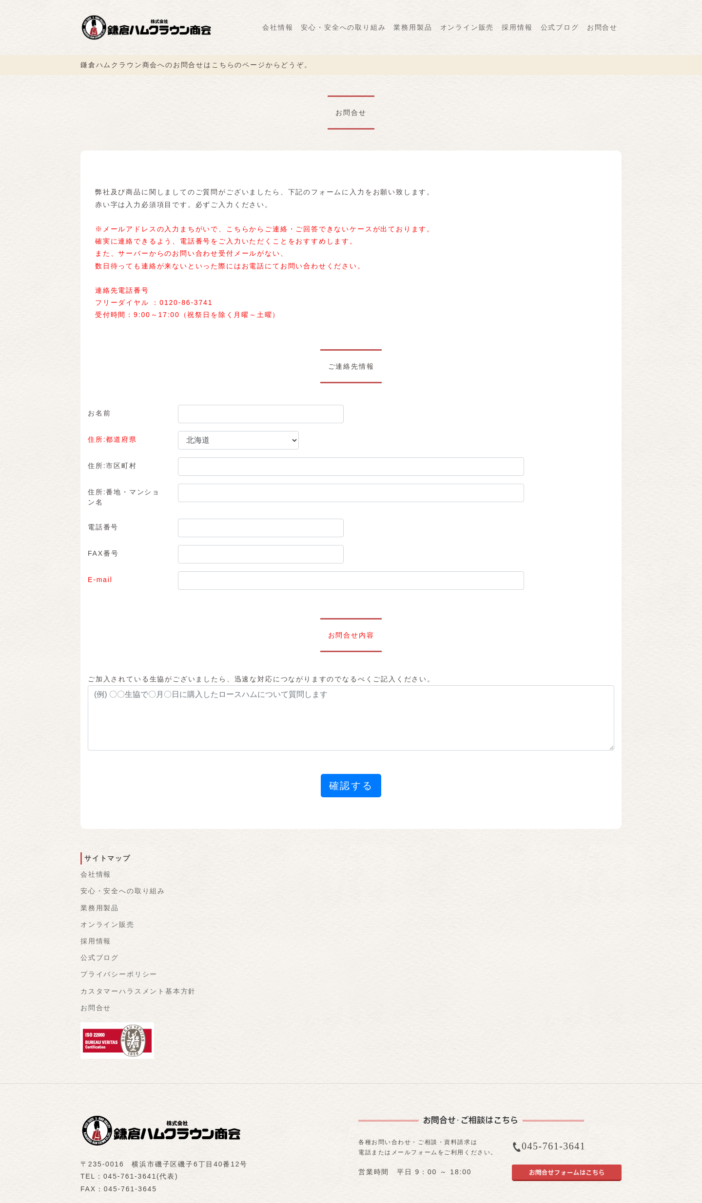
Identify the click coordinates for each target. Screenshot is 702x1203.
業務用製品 (412, 27)
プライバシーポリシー (118, 974)
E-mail (100, 579)
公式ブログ (560, 27)
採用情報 (517, 27)
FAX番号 (103, 553)
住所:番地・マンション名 (124, 497)
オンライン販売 (467, 27)
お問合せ (602, 27)
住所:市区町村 (112, 466)
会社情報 (277, 27)
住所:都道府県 (112, 439)
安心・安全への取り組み (343, 27)
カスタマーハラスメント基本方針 (138, 991)
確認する (351, 785)
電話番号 (103, 527)
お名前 (99, 413)
